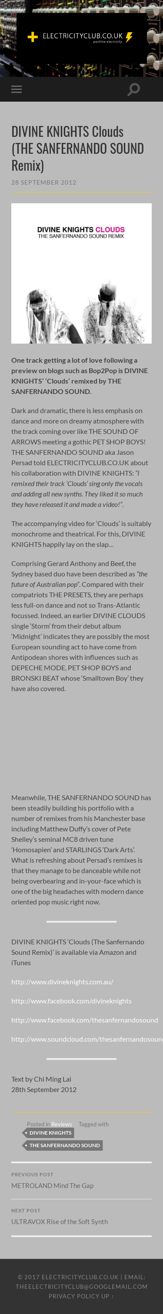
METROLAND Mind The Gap (81, 1180)
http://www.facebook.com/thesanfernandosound (84, 1020)
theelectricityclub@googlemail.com (82, 1286)
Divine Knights (50, 1132)
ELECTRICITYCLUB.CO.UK (80, 1277)
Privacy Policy (74, 1296)
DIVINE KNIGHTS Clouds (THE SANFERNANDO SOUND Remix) (77, 148)
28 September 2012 (44, 182)
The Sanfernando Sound (65, 1145)
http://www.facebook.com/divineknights (71, 1000)
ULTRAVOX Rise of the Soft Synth (81, 1216)
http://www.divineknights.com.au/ (62, 981)
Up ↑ (107, 1296)
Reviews (61, 1124)
